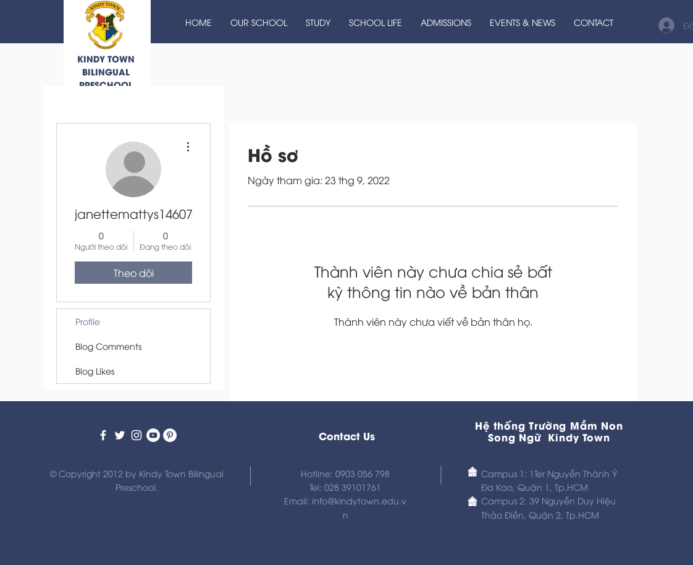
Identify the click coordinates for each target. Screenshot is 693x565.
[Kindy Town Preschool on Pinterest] (170, 435)
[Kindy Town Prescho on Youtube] (153, 435)
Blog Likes (94, 370)
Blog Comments (108, 346)
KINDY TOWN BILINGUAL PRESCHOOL (106, 71)
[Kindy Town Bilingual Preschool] (103, 435)
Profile (87, 321)
